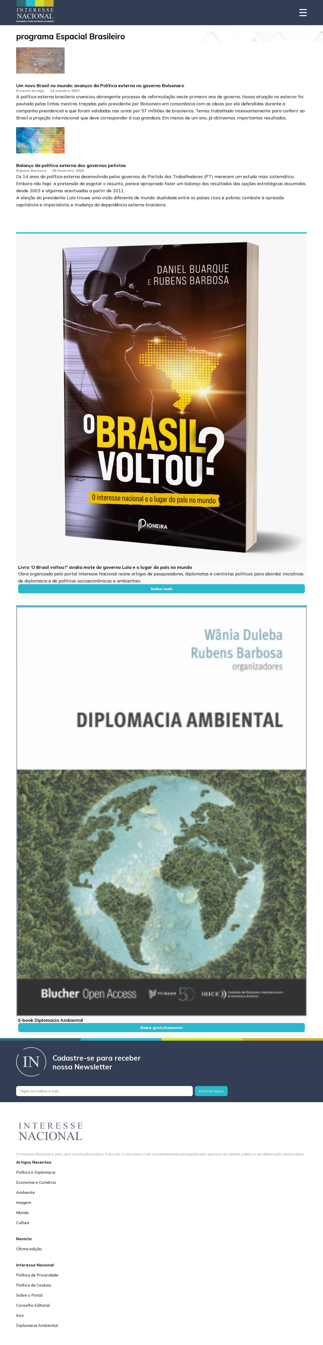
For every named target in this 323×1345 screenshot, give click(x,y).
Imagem (23, 1202)
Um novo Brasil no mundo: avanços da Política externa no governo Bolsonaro (100, 85)
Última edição (29, 1248)
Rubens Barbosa (31, 170)
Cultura (22, 1222)
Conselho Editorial (33, 1305)
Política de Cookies (33, 1285)
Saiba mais (162, 588)
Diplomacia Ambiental (37, 1325)
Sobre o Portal (29, 1295)
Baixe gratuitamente (161, 1027)
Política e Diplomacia (35, 1172)
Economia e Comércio (36, 1182)
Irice (20, 1315)
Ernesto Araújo (30, 90)
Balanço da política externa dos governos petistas (71, 165)
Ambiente (25, 1192)
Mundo (22, 1212)
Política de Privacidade (37, 1274)
